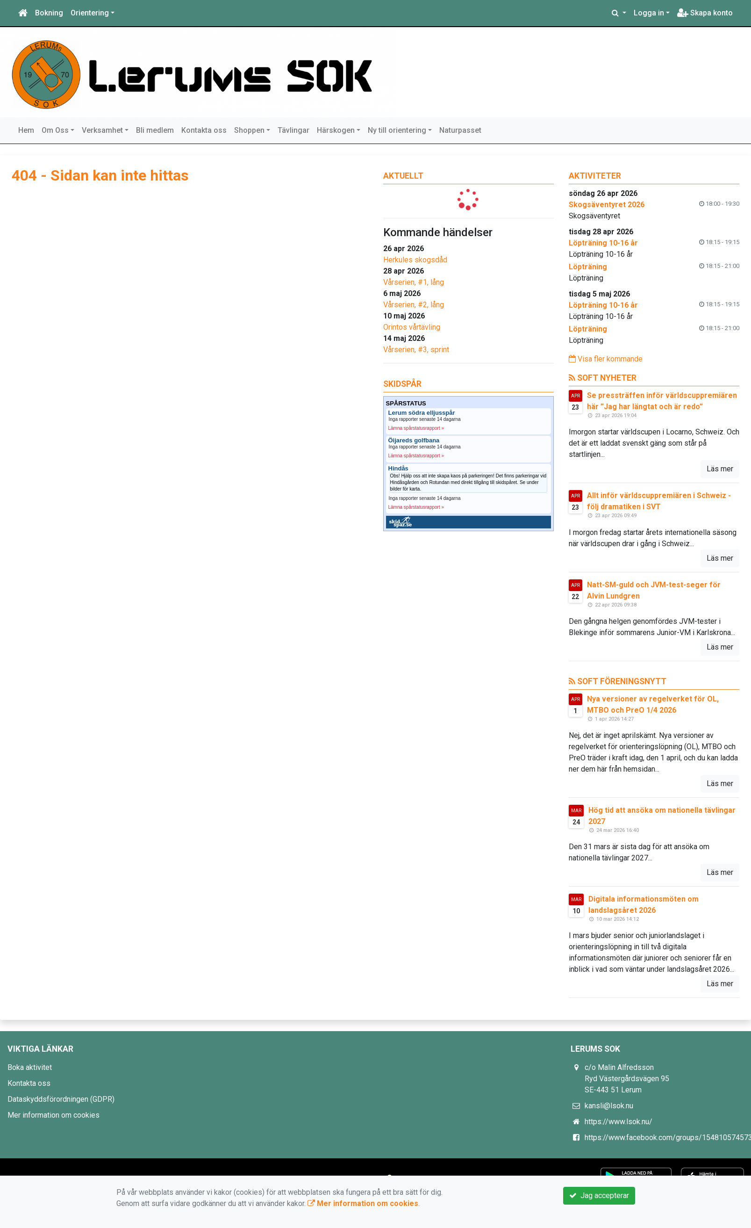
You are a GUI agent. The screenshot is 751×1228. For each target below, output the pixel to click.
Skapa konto (705, 12)
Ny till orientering (397, 130)
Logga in (649, 12)
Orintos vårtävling (411, 327)
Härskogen (336, 130)
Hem (26, 130)
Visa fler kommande (606, 358)
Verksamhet (102, 130)
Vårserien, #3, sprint (416, 349)
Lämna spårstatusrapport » (416, 428)
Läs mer (720, 468)
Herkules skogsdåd (415, 259)
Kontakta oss (204, 130)
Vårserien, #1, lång (413, 282)
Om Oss (55, 130)
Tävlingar (293, 130)
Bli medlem (155, 130)
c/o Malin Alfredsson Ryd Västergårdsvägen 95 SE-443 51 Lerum (627, 1078)
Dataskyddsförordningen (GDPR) (60, 1099)
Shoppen (249, 130)
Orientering (90, 12)
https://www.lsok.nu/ (618, 1121)
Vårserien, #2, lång (413, 304)
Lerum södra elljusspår (421, 413)
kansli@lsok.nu (609, 1105)
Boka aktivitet (29, 1067)
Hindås (398, 468)
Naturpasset (460, 130)
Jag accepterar (599, 1195)
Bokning (49, 12)
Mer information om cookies (53, 1115)
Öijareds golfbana (414, 440)
